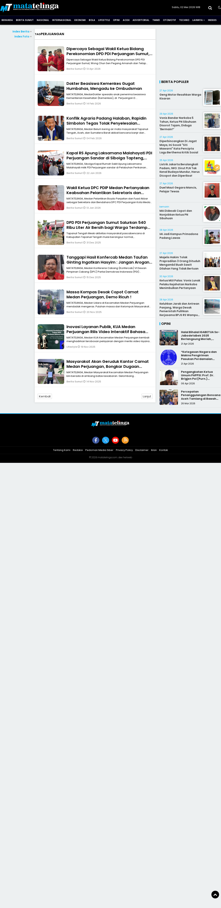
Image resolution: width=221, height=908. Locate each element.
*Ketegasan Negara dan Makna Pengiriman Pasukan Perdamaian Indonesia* (199, 357)
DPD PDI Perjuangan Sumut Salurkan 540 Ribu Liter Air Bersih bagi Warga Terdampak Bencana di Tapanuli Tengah (109, 227)
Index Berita (22, 31)
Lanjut (147, 396)
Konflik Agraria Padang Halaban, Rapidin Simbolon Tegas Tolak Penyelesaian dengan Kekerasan (106, 123)
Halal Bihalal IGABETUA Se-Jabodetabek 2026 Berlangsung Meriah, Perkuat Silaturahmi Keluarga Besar (200, 339)
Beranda (7, 20)
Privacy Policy (124, 450)
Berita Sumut (25, 20)
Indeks (212, 20)
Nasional (43, 20)
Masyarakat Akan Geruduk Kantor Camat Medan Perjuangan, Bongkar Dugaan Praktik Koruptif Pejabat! (107, 366)
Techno (184, 20)
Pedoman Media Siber (99, 450)
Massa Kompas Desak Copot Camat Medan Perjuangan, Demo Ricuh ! (102, 294)
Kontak (163, 450)
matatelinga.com (107, 457)
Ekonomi (80, 20)
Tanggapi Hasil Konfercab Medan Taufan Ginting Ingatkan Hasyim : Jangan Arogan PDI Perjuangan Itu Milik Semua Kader (107, 262)
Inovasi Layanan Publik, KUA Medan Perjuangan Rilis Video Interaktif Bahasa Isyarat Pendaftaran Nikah (105, 331)
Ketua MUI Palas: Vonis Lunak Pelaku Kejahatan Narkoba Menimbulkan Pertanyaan (180, 284)
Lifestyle (104, 20)
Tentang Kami (61, 450)
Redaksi (78, 450)
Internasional (61, 20)
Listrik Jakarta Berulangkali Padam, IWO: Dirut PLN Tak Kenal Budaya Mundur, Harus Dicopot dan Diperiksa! (180, 170)
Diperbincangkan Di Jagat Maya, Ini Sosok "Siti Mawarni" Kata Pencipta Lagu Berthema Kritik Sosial (179, 146)
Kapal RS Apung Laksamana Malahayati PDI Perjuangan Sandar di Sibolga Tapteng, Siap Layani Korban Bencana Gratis (109, 158)
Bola (92, 20)
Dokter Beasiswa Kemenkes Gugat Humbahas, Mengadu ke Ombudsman (104, 86)
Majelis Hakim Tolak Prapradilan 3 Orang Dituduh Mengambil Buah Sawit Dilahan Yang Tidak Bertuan (180, 262)
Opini (116, 20)
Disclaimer (142, 450)
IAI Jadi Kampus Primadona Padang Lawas (179, 236)
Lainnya (197, 20)
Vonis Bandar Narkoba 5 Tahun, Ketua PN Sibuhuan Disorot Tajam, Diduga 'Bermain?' (178, 123)
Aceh (126, 20)
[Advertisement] (190, 53)
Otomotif (169, 20)
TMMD (156, 20)
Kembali (45, 396)
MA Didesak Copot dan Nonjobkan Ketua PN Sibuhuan (176, 214)
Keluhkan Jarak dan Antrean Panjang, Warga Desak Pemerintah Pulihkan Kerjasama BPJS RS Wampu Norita (179, 311)
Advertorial (141, 20)
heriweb (127, 457)
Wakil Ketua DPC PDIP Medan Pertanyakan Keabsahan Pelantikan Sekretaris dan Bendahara (107, 192)
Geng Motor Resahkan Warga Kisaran (180, 96)
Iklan (154, 450)
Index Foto (23, 36)
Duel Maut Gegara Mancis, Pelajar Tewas (178, 189)
